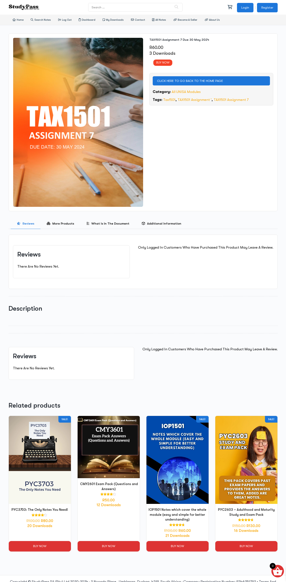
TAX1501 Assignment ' (195, 100)
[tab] (25, 223)
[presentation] (25, 223)
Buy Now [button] (39, 546)
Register (267, 7)
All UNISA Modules (186, 92)
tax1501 (169, 100)
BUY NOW (162, 62)
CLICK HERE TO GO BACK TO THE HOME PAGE (190, 81)
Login (245, 7)
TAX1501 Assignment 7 (231, 100)
